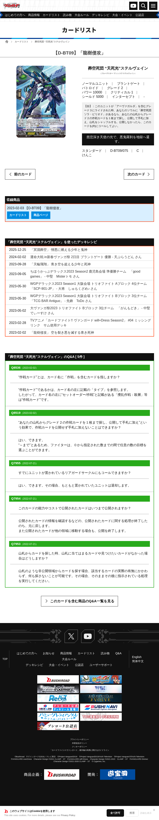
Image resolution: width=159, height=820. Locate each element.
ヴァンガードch (133, 6)
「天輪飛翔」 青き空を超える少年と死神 (60, 264)
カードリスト (21, 41)
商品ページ (41, 215)
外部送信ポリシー (79, 743)
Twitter (71, 636)
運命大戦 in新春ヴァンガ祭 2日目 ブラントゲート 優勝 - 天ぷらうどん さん (86, 257)
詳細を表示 (146, 813)
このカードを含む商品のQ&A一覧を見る (82, 601)
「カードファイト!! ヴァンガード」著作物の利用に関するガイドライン (79, 750)
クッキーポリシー (79, 747)
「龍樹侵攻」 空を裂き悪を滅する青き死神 (62, 332)
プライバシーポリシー (79, 739)
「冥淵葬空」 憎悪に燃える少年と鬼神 (58, 249)
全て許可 (115, 813)
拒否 (132, 813)
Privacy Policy (68, 815)
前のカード (23, 174)
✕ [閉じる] (154, 810)
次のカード (136, 174)
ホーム (6, 41)
